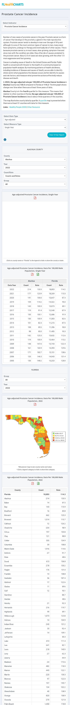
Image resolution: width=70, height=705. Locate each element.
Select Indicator (9, 23)
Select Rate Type (11, 116)
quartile (43, 101)
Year (6, 164)
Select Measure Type (12, 124)
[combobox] (35, 26)
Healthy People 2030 (17, 107)
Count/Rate (8, 172)
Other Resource (33, 107)
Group (6, 181)
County (7, 156)
